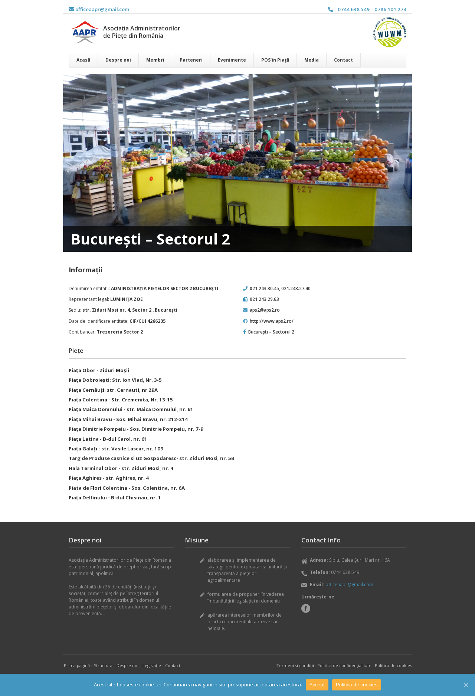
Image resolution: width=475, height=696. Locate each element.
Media (311, 60)
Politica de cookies (393, 665)
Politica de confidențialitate (344, 665)
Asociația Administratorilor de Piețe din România (141, 31)
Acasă (83, 60)
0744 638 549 (354, 9)
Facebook (305, 608)
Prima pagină (77, 665)
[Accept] (465, 685)
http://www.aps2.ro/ (272, 321)
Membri (155, 60)
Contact (343, 60)
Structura (103, 665)
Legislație (151, 665)
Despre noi (118, 60)
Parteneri (191, 60)
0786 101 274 (390, 9)
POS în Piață (275, 60)
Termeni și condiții (295, 665)
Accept (317, 684)
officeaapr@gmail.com (99, 9)
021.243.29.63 (264, 299)
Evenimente (232, 60)
